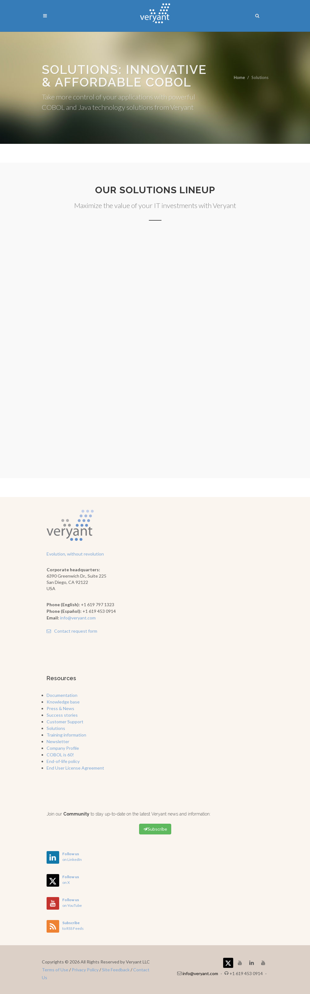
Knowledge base (63, 701)
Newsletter (58, 741)
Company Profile (63, 748)
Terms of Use (55, 969)
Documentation (62, 695)
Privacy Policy (85, 969)
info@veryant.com (78, 617)
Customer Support (65, 721)
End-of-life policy (63, 761)
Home (239, 77)
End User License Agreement (75, 768)
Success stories (62, 715)
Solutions (56, 728)
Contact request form (72, 631)
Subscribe (155, 829)
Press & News (60, 708)
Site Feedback (116, 969)
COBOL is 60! (60, 754)
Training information (66, 734)
